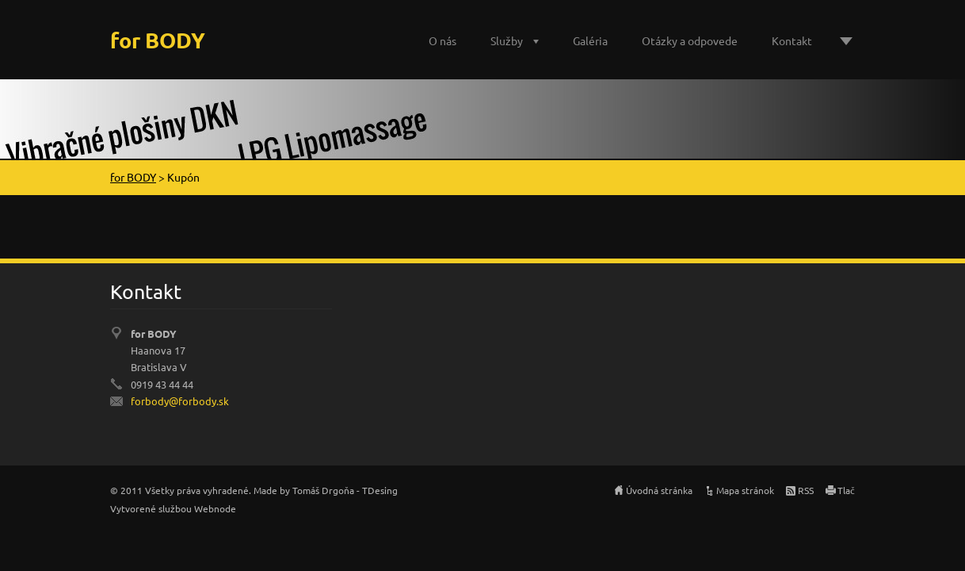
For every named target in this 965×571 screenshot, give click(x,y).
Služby (506, 40)
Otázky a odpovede (690, 40)
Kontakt (792, 40)
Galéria (590, 40)
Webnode (215, 508)
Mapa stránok (745, 490)
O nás (442, 40)
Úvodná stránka (659, 490)
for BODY (133, 177)
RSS (806, 490)
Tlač (846, 490)
